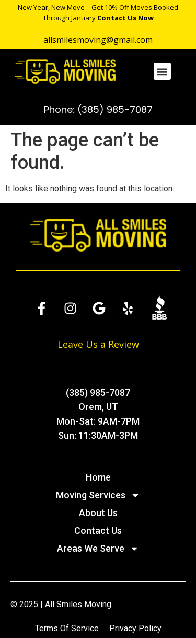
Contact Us (98, 530)
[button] (162, 71)
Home (98, 477)
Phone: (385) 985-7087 (98, 109)
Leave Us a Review (98, 344)
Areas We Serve (98, 548)
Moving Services (98, 495)
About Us (98, 512)
